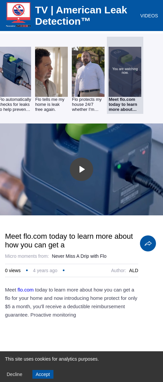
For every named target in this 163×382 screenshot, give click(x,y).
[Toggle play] (81, 169)
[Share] (148, 243)
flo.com (26, 290)
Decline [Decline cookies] (14, 374)
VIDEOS (149, 15)
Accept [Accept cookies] (43, 374)
